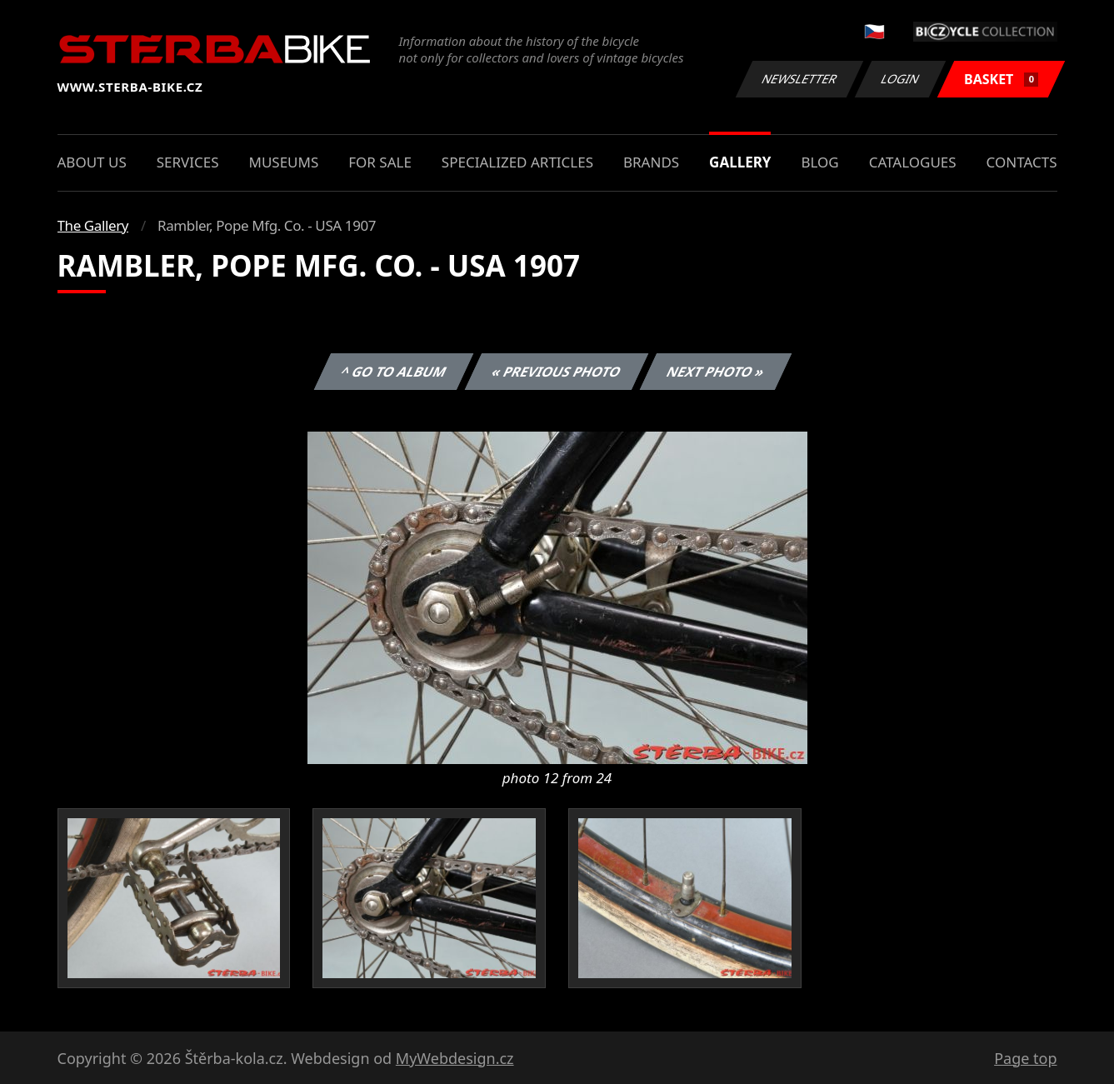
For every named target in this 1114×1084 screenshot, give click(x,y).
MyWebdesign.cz (455, 1058)
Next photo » (715, 371)
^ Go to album (394, 371)
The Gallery (93, 225)
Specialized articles (517, 162)
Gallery (740, 162)
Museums (283, 162)
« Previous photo (556, 371)
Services (188, 162)
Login (900, 79)
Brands (651, 162)
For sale (380, 162)
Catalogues (913, 162)
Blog (819, 162)
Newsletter (800, 79)
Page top (1025, 1058)
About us (92, 162)
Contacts (1022, 162)
